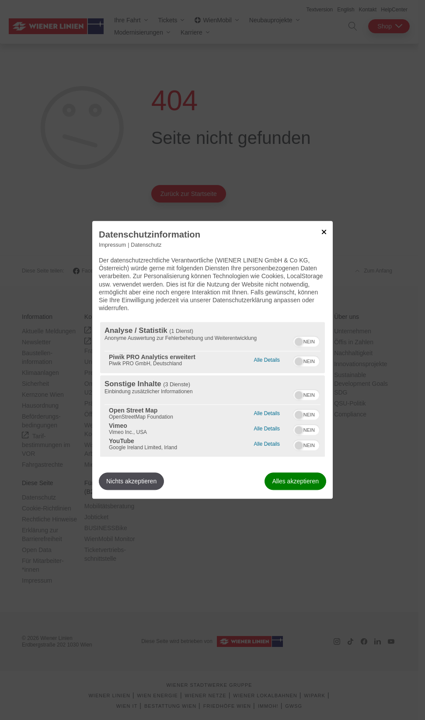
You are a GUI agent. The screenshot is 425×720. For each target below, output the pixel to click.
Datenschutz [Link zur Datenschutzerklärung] (146, 245)
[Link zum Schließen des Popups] (324, 232)
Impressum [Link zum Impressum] (112, 245)
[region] (212, 389)
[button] (299, 342)
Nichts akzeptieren (131, 481)
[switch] (306, 341)
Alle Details (267, 359)
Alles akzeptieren (295, 481)
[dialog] (212, 360)
